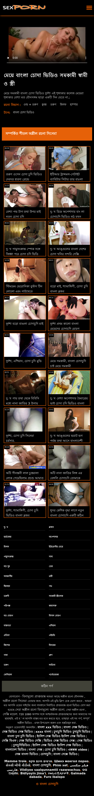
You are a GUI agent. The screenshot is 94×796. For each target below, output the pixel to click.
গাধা (6, 655)
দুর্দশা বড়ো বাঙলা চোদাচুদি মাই (24, 323)
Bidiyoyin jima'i (33, 773)
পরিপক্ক (7, 605)
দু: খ (6, 527)
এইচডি (52, 635)
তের (51, 566)
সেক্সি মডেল (10, 714)
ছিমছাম (7, 586)
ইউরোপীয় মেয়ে (56, 546)
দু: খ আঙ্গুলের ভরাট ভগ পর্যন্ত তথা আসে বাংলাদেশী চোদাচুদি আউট (66, 441)
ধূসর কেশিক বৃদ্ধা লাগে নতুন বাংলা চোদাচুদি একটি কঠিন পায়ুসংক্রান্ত (67, 515)
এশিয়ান (52, 625)
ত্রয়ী (50, 576)
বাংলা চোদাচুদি (42, 765)
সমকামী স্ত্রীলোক (56, 596)
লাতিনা (52, 665)
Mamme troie (15, 761)
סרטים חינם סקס (40, 761)
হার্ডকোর (7, 537)
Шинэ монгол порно (71, 761)
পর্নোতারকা (54, 674)
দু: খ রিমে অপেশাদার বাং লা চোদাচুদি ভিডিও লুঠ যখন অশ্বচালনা (67, 217)
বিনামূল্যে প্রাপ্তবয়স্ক (34, 696)
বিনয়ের (52, 645)
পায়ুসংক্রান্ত (8, 556)
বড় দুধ (7, 566)
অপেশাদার (53, 537)
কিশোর (7, 645)
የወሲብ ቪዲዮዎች (58, 773)
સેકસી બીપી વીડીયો (18, 765)
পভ (50, 586)
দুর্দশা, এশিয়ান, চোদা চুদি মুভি (24, 361)
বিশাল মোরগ (55, 615)
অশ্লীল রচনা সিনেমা (15, 701)
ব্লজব (51, 527)
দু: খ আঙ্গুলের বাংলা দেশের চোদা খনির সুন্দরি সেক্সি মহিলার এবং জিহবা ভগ (68, 254)
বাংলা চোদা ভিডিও (25, 112)
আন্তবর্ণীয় (8, 576)
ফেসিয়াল (8, 674)
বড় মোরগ (8, 615)
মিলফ (65, 104)
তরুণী (6, 596)
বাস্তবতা (7, 625)
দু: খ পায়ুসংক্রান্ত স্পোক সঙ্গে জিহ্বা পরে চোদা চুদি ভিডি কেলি (23, 254)
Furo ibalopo (54, 777)
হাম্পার (76, 104)
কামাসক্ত (52, 605)
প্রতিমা (6, 635)
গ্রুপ (50, 655)
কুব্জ (45, 104)
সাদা (51, 556)
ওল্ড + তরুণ (31, 104)
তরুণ (54, 104)
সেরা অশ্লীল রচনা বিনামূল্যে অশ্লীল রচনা (39, 709)
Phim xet (60, 765)
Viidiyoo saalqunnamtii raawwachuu (50, 770)
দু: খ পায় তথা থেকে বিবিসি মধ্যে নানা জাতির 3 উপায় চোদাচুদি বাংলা (22, 403)
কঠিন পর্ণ (47, 686)
